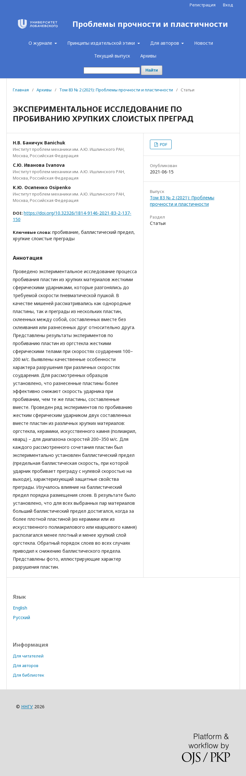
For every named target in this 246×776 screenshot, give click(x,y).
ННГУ (27, 706)
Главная (21, 90)
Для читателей (28, 656)
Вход (228, 5)
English (20, 608)
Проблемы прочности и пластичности (150, 24)
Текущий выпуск (112, 56)
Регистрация (203, 5)
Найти (151, 70)
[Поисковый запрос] (112, 70)
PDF (163, 144)
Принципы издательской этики (101, 43)
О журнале (41, 43)
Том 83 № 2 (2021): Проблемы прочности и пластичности (116, 90)
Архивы (148, 56)
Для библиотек (28, 675)
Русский (21, 617)
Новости (203, 43)
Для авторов (165, 43)
